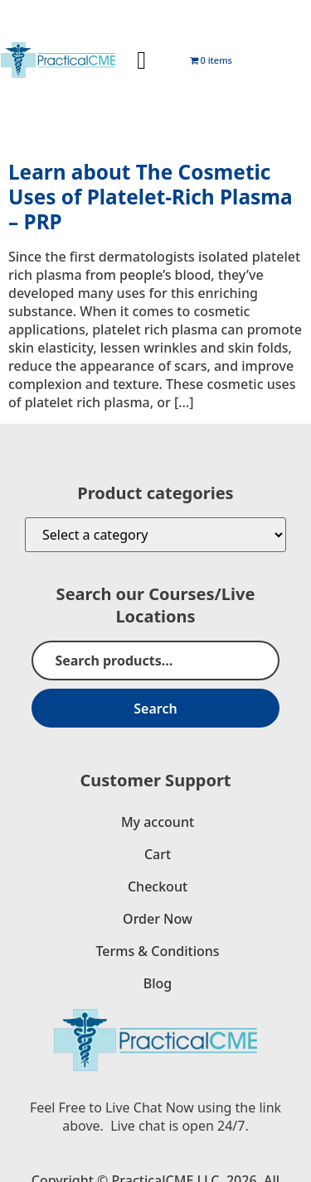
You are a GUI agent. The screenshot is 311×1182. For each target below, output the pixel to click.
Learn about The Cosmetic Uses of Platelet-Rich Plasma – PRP (150, 196)
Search (155, 708)
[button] (142, 60)
